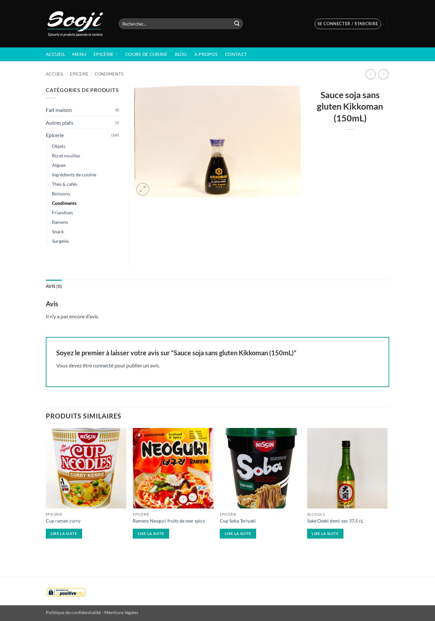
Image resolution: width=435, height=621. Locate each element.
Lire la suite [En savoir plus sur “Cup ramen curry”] (64, 533)
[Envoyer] (236, 23)
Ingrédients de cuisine (74, 174)
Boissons (61, 193)
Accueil (55, 54)
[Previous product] (383, 74)
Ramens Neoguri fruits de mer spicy (169, 520)
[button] (348, 24)
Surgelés (60, 241)
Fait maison (59, 110)
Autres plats (59, 122)
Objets (58, 146)
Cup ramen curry (63, 520)
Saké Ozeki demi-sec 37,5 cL (335, 520)
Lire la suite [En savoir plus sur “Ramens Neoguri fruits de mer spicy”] (151, 533)
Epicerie (106, 54)
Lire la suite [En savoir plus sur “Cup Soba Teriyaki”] (238, 533)
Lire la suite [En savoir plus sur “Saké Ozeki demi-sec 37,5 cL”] (325, 533)
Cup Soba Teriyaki (238, 520)
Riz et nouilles (66, 155)
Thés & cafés (64, 184)
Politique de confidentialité (73, 612)
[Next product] (370, 74)
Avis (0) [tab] (54, 286)
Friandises (62, 212)
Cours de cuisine (146, 54)
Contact (236, 54)
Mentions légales (121, 612)
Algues (59, 165)
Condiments (109, 74)
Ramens (60, 222)
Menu (79, 54)
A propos (206, 54)
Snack (58, 231)
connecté (103, 365)
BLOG (181, 54)
